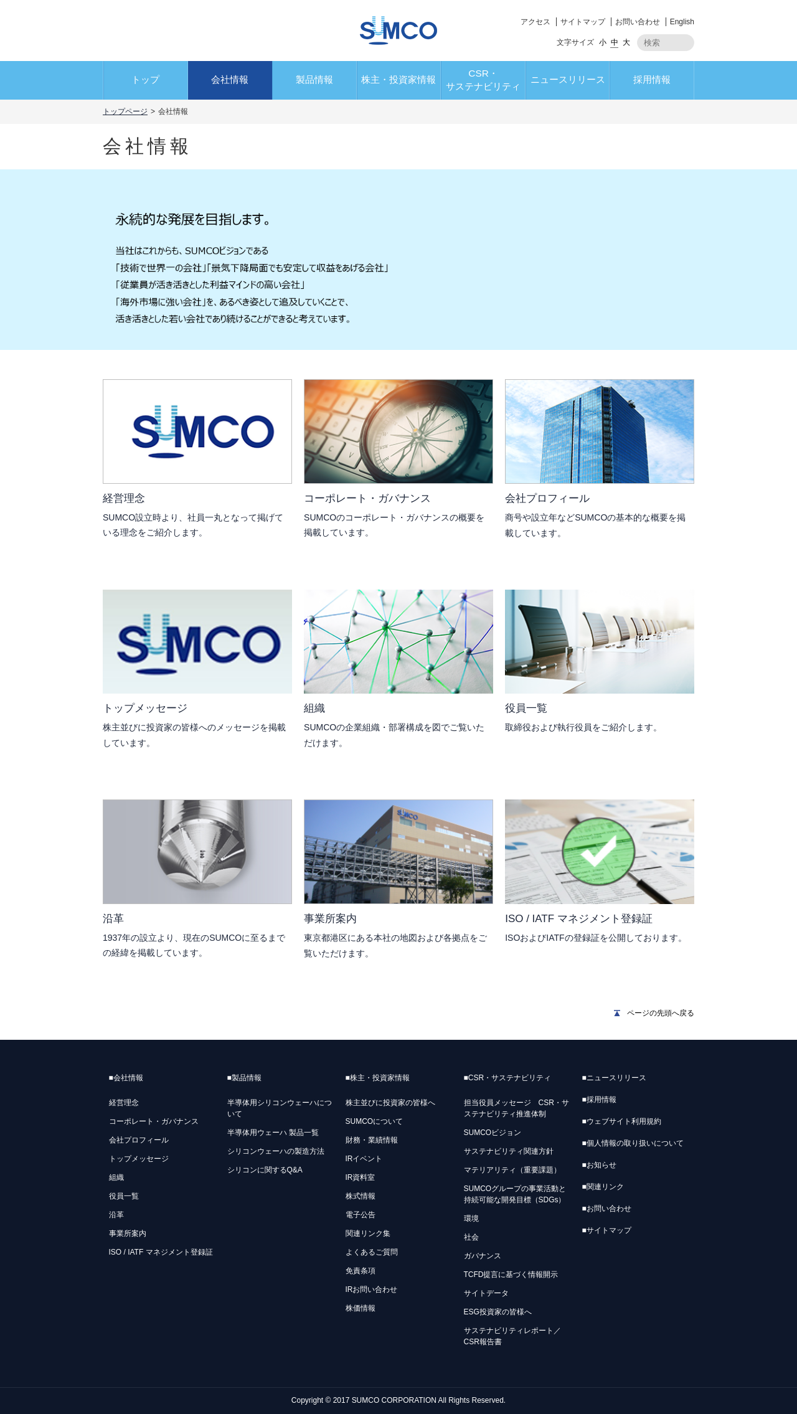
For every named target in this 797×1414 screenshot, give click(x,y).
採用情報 (652, 79)
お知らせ (599, 1165)
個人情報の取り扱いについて (633, 1143)
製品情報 (314, 79)
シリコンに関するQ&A (265, 1170)
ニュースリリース (568, 79)
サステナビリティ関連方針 (509, 1151)
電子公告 (360, 1214)
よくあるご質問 (372, 1252)
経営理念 (124, 1102)
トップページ (125, 111)
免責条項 (360, 1270)
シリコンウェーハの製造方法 (275, 1151)
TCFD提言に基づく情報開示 (511, 1274)
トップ (145, 79)
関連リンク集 (368, 1233)
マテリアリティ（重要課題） (512, 1170)
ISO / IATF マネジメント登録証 (161, 1252)
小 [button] (602, 42)
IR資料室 (360, 1177)
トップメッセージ (139, 1158)
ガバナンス (482, 1255)
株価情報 (360, 1308)
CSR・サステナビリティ (483, 80)
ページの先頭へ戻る (660, 1013)
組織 (116, 1177)
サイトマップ (582, 21)
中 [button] (614, 42)
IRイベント (364, 1158)
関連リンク (603, 1186)
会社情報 (229, 79)
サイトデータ (486, 1293)
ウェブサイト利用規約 (621, 1121)
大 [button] (626, 42)
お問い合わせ (637, 21)
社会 (471, 1237)
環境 (471, 1218)
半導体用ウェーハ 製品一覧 (273, 1132)
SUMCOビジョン (493, 1132)
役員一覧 (124, 1196)
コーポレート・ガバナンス (154, 1121)
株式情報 (360, 1196)
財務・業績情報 (372, 1140)
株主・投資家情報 (398, 79)
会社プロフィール (139, 1140)
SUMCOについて (374, 1121)
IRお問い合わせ (372, 1289)
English (682, 21)
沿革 (116, 1214)
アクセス (535, 21)
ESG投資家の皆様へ (498, 1312)
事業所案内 (127, 1233)
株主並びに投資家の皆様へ (390, 1102)
